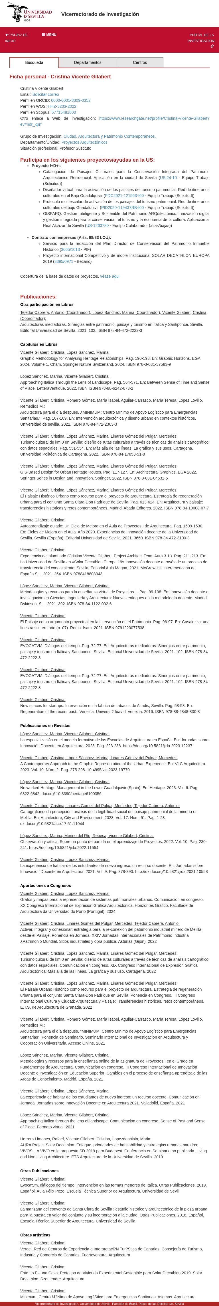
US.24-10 (168, 177)
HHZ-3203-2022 (62, 106)
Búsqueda (34, 62)
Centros (140, 62)
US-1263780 (97, 225)
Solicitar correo (46, 94)
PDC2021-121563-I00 (124, 195)
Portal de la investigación (201, 40)
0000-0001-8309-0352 (71, 100)
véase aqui (109, 276)
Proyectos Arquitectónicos (85, 142)
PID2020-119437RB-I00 (122, 207)
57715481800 (64, 112)
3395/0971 (63, 261)
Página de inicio (16, 38)
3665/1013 (70, 249)
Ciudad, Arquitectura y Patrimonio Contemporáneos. (110, 136)
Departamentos (88, 62)
